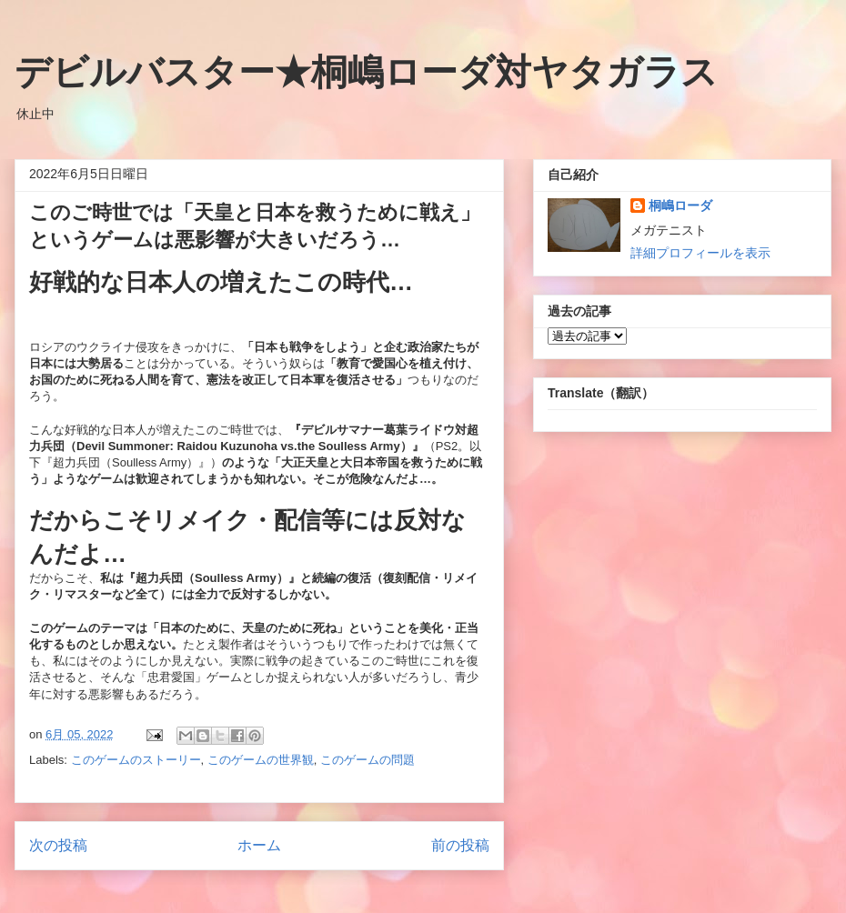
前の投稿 (460, 845)
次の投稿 (58, 845)
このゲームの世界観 (260, 760)
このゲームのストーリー (136, 760)
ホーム (259, 845)
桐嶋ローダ (680, 205)
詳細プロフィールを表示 (700, 253)
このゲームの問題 (367, 760)
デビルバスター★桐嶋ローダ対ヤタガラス (366, 72)
